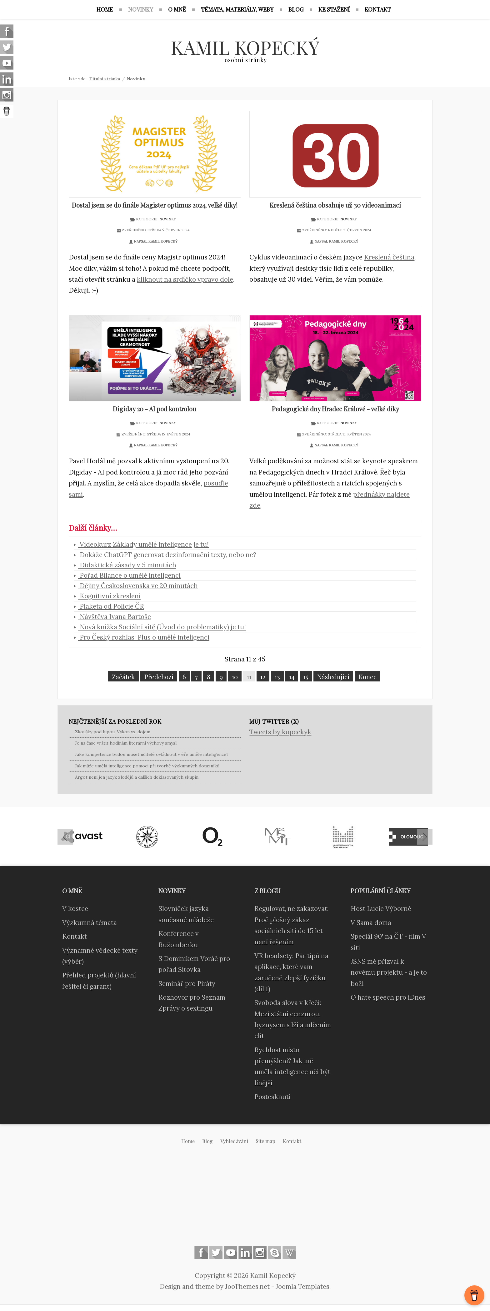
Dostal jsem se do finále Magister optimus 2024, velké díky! (155, 205)
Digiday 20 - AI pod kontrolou (154, 408)
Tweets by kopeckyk (280, 732)
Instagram (260, 1252)
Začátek (123, 676)
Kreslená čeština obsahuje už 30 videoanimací (335, 205)
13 (277, 676)
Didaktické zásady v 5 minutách (127, 565)
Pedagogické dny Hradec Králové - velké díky (335, 408)
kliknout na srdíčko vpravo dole (185, 279)
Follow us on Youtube (230, 1252)
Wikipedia (289, 1252)
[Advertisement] (245, 1200)
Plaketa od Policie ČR (111, 606)
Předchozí (158, 676)
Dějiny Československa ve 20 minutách (138, 585)
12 (263, 676)
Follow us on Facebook (201, 1252)
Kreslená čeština (389, 257)
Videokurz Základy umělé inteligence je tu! (143, 544)
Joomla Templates (302, 1286)
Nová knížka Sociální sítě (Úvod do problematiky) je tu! (162, 627)
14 (291, 676)
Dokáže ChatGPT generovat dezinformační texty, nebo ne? (167, 554)
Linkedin (245, 1252)
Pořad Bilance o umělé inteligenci (129, 575)
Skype (274, 1252)
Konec (367, 676)
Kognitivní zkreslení (109, 596)
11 (249, 676)
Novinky (167, 219)
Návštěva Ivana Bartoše (114, 616)
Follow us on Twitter (215, 1252)
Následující (333, 676)
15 (305, 676)
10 (235, 676)
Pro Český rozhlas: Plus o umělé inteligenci (143, 637)
